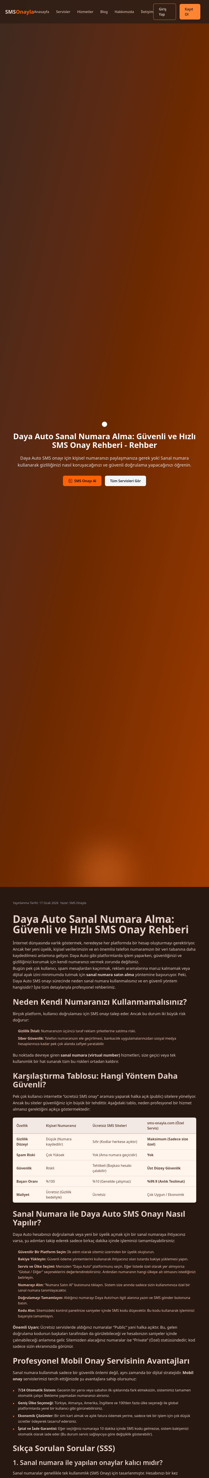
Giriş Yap (162, 12)
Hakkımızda (124, 11)
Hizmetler (85, 11)
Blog (104, 11)
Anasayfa (41, 11)
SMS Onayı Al (82, 480)
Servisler (63, 11)
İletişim (147, 11)
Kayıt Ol (189, 12)
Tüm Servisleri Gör (125, 480)
